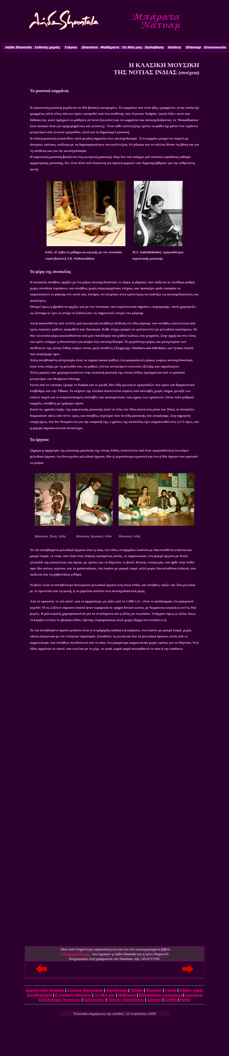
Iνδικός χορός (192, 990)
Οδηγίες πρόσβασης (126, 1000)
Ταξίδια (136, 990)
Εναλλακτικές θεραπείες (60, 1000)
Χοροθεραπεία (39, 995)
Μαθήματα (127, 995)
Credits (171, 1000)
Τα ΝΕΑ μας (104, 995)
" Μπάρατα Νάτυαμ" (75, 954)
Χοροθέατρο (117, 990)
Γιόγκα (170, 990)
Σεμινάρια (193, 995)
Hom (184, 1000)
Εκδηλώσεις (94, 1000)
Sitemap (154, 1000)
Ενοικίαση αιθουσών (73, 995)
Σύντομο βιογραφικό (85, 990)
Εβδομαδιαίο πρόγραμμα (161, 995)
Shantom (154, 990)
